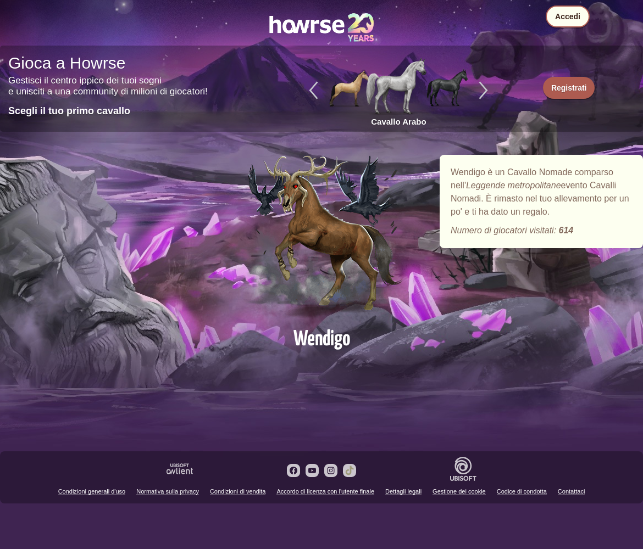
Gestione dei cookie (459, 491)
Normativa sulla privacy (167, 491)
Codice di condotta (522, 491)
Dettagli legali (403, 491)
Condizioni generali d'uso (92, 491)
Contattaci (571, 491)
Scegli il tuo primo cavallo (69, 110)
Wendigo (321, 237)
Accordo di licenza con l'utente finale (325, 491)
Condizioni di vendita (238, 491)
